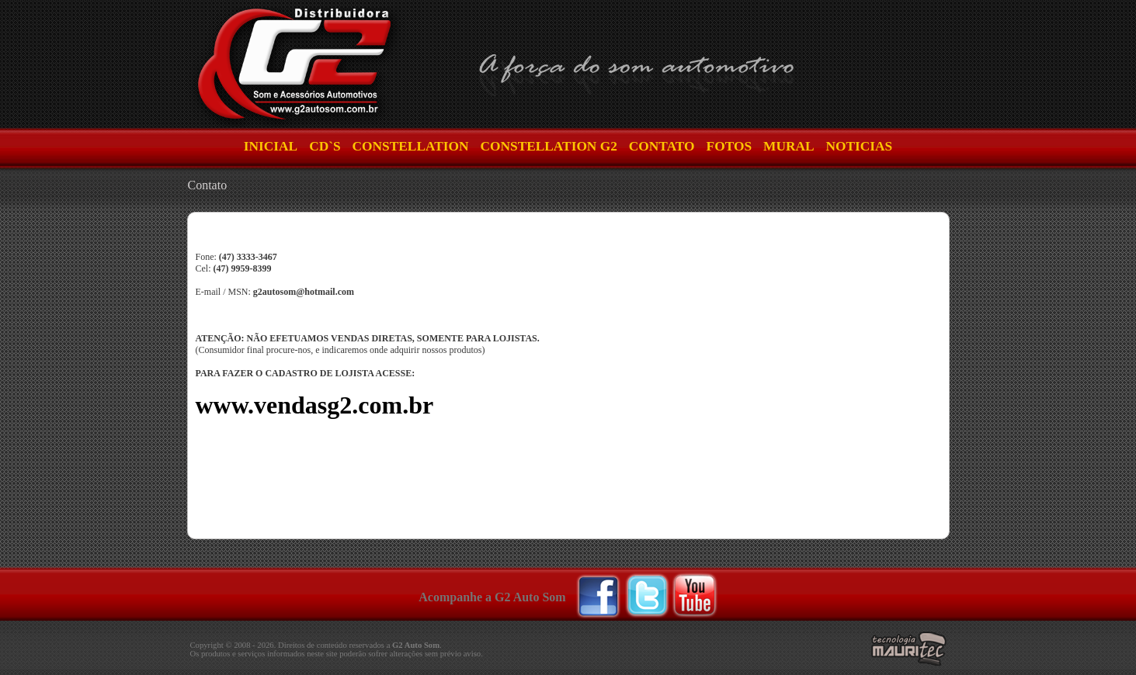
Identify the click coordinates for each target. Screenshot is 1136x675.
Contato (662, 146)
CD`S (324, 146)
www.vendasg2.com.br (315, 405)
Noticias (859, 146)
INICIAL (270, 146)
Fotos (729, 146)
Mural (788, 146)
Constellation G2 (548, 146)
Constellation (411, 146)
